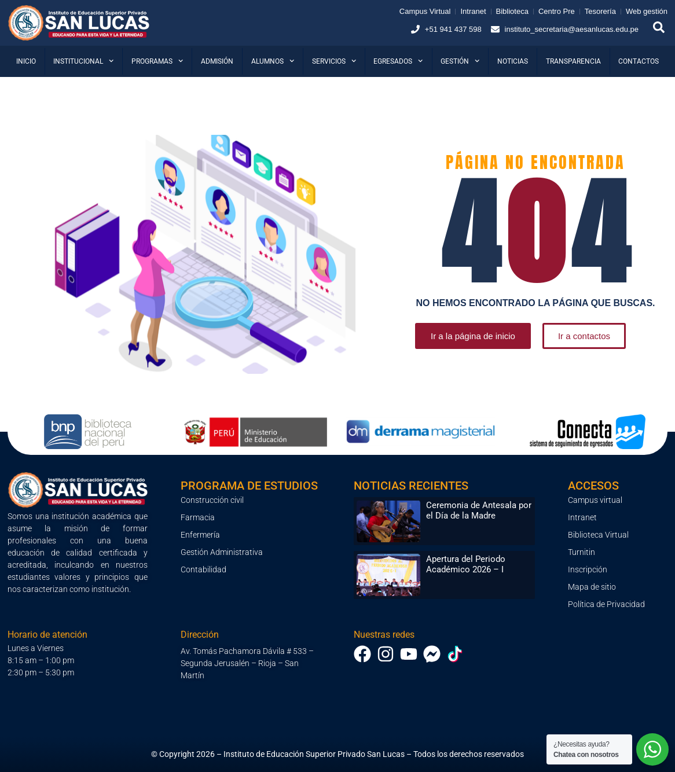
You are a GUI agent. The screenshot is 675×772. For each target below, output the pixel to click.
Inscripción (587, 569)
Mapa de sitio (592, 586)
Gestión (460, 61)
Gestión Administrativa (222, 552)
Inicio (26, 61)
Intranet (582, 517)
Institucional (83, 61)
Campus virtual (595, 500)
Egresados (398, 61)
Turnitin (581, 552)
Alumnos (272, 61)
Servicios (334, 61)
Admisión (217, 61)
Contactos (638, 61)
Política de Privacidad (606, 604)
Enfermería (200, 534)
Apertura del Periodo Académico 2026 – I (465, 564)
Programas (157, 61)
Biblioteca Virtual (598, 534)
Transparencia (573, 61)
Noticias (512, 61)
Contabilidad (203, 569)
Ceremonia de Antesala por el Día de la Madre (478, 510)
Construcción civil (212, 500)
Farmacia (198, 517)
